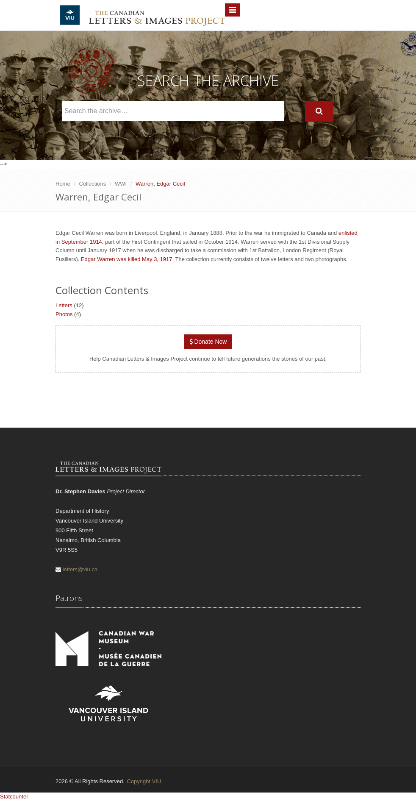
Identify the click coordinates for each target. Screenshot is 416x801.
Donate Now (208, 341)
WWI (121, 184)
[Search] (319, 111)
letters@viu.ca (80, 569)
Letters (63, 305)
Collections (92, 184)
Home (62, 184)
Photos (63, 314)
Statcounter (14, 796)
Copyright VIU (144, 781)
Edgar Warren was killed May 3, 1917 (126, 259)
